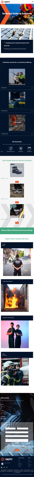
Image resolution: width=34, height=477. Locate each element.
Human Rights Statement (10, 471)
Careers (29, 466)
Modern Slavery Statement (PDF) (18, 471)
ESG (28, 463)
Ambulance (19, 463)
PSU (18, 461)
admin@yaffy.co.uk (3, 412)
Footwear (19, 466)
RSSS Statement (18, 472)
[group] (17, 77)
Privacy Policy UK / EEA (26, 471)
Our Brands (29, 461)
